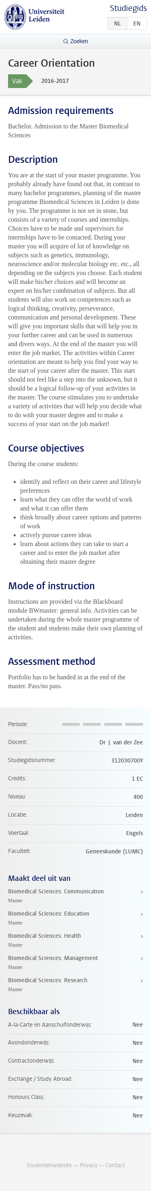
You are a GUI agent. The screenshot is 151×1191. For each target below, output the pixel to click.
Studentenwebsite (49, 1165)
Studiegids (128, 8)
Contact (115, 1165)
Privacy (88, 1165)
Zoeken (79, 41)
